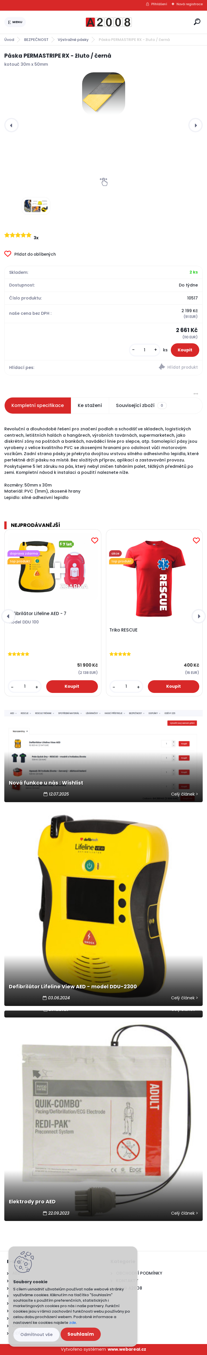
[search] (197, 21)
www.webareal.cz (127, 1349)
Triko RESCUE (123, 630)
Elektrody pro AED (32, 1201)
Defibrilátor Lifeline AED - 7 (37, 614)
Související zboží (141, 405)
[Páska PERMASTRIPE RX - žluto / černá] (103, 94)
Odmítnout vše (36, 1334)
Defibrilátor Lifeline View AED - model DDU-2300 (73, 986)
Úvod (9, 39)
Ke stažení (90, 405)
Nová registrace (190, 4)
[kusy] (144, 350)
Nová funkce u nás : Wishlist (46, 782)
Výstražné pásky (73, 39)
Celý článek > (184, 794)
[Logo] (109, 22)
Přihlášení (159, 4)
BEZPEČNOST (36, 39)
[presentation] (11, 125)
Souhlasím (80, 1334)
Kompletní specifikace (37, 405)
